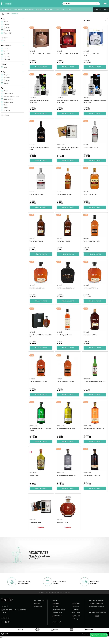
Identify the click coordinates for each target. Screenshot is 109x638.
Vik (53, 619)
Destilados (15, 13)
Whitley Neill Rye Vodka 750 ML (66, 475)
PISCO (57, 9)
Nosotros (37, 603)
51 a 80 (4, 51)
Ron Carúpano (76, 603)
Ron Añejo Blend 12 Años (10, 96)
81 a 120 (5, 54)
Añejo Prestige (7, 99)
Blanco (4, 91)
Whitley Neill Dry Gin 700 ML (92, 475)
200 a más (5, 59)
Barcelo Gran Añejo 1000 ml (65, 381)
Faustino (55, 606)
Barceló (4, 22)
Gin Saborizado (7, 102)
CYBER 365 (105, 9)
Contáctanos (38, 606)
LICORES (69, 9)
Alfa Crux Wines (57, 616)
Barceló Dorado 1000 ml (64, 194)
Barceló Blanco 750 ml (36, 194)
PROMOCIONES (97, 9)
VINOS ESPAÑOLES (29, 9)
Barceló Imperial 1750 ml (37, 288)
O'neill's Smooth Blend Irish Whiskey (94, 381)
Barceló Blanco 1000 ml (91, 147)
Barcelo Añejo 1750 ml (90, 335)
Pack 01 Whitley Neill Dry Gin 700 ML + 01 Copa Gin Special (68, 148)
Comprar (41, 67)
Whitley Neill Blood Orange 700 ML (94, 428)
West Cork (5, 30)
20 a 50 (4, 48)
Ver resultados (5, 115)
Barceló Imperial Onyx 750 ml (65, 288)
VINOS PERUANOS (48, 9)
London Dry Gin (7, 93)
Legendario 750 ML (62, 522)
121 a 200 (5, 57)
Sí (3, 41)
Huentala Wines (57, 613)
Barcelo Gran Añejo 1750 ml (38, 381)
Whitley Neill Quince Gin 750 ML (66, 428)
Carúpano (5, 24)
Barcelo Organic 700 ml (64, 335)
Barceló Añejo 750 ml (36, 241)
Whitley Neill (6, 33)
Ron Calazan (75, 606)
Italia (4, 67)
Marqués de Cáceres (59, 609)
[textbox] (81, 3)
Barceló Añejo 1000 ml (63, 241)
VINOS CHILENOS (18, 9)
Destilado (5, 110)
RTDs (63, 9)
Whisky (4, 107)
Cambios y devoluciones (96, 606)
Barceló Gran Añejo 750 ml (92, 241)
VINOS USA (39, 9)
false (1, 637)
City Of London (76, 616)
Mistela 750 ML (34, 475)
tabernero (3, 14)
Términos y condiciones (96, 603)
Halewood (5, 77)
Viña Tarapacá (57, 622)
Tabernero (5, 27)
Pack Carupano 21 (35, 522)
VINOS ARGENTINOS (6, 9)
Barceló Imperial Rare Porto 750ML (67, 54)
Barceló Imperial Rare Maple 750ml (40, 54)
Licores (8, 13)
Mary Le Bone (76, 613)
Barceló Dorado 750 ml (91, 194)
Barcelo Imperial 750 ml (91, 288)
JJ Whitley (75, 619)
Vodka (4, 105)
